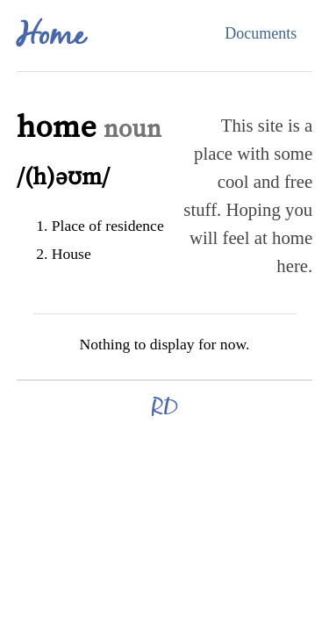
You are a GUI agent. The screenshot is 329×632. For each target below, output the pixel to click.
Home (50, 37)
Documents (261, 33)
